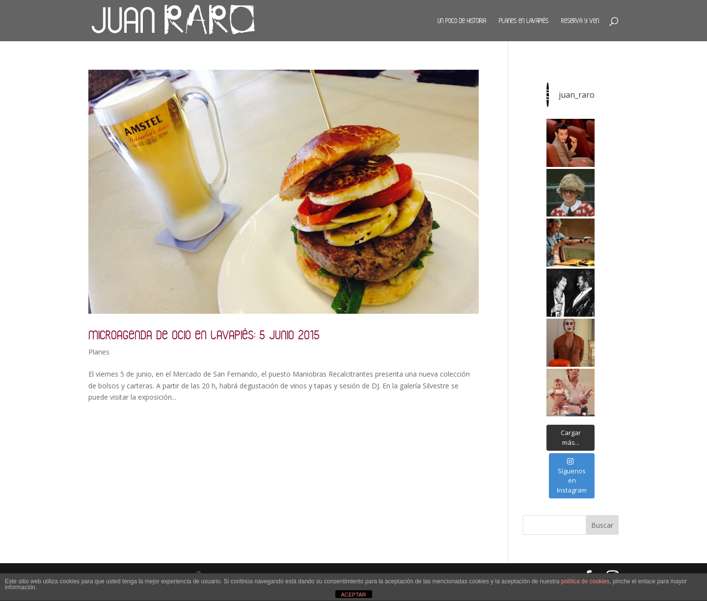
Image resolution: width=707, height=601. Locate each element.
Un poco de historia (461, 20)
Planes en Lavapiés (523, 20)
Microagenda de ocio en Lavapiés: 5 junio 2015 (204, 334)
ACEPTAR (353, 595)
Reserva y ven (580, 20)
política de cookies (585, 581)
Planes (98, 351)
